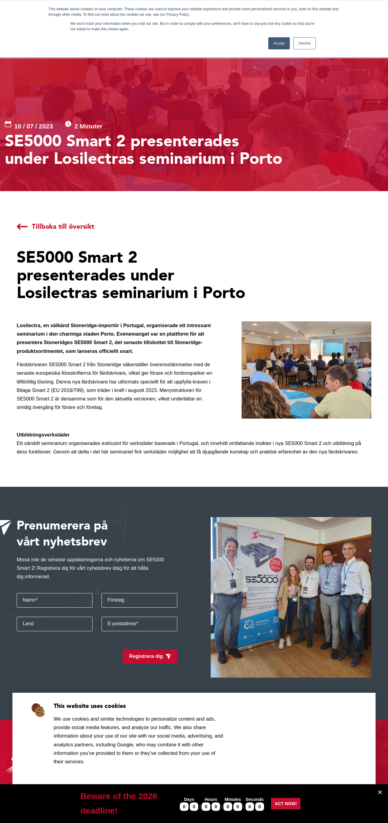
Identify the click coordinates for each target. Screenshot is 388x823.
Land (28, 623)
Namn (30, 599)
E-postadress (123, 623)
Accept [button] (279, 43)
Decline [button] (305, 43)
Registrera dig (146, 656)
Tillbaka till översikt (63, 226)
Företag (116, 599)
